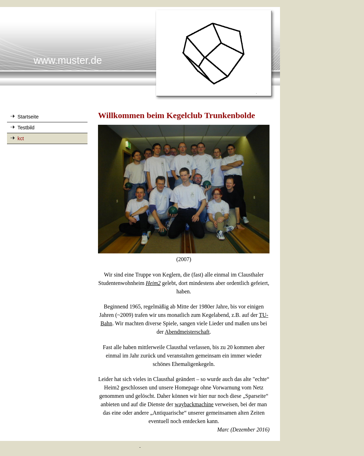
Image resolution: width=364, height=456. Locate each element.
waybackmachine (194, 404)
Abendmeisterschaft (187, 332)
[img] (140, 54)
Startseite (28, 117)
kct (21, 138)
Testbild (26, 127)
